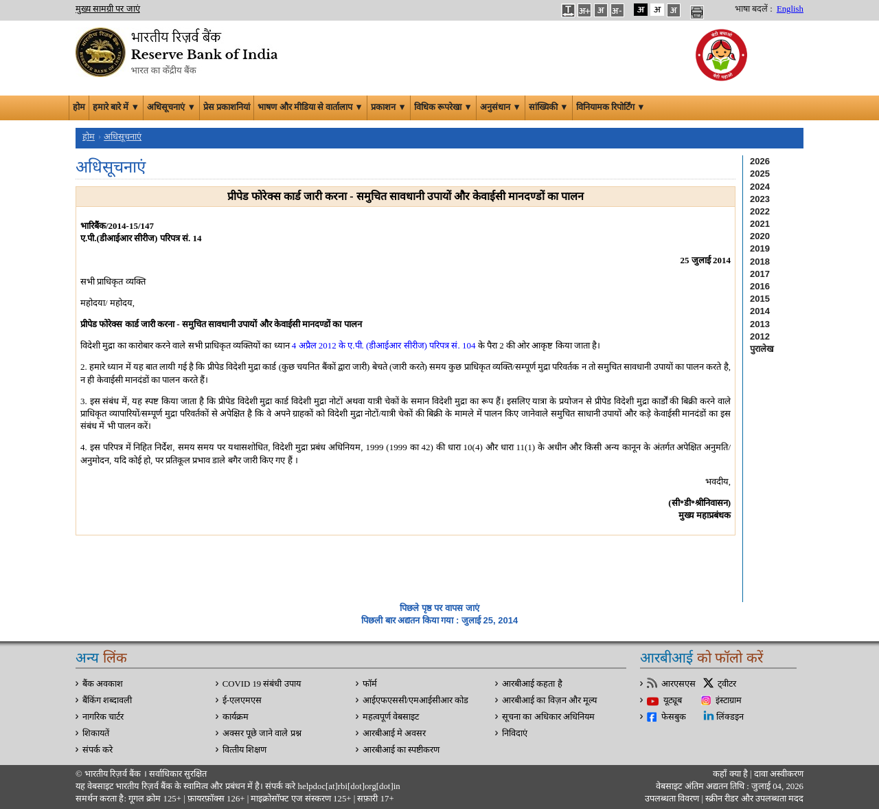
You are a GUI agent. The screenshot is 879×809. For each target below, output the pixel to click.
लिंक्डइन (730, 717)
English (790, 9)
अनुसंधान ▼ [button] (500, 107)
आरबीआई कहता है (532, 684)
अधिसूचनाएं (122, 137)
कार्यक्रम (235, 717)
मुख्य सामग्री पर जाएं (108, 9)
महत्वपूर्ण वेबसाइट (391, 717)
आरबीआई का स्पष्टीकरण (401, 750)
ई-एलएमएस (242, 700)
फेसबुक (673, 717)
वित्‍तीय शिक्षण (244, 750)
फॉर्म (370, 684)
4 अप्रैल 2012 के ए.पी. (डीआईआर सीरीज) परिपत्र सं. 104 (384, 345)
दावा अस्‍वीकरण (778, 774)
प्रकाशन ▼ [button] (389, 107)
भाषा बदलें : (754, 9)
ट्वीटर (727, 684)
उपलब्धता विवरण (672, 799)
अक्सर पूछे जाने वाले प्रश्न (261, 733)
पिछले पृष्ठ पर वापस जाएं (439, 608)
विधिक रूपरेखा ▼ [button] (443, 107)
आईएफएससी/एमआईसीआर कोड (416, 700)
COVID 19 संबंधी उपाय (261, 684)
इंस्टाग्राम (729, 700)
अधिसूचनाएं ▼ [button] (171, 107)
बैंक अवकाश (102, 684)
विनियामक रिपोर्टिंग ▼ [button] (611, 107)
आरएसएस (678, 684)
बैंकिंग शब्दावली (107, 700)
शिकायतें (95, 733)
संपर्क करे (97, 750)
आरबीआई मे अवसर (394, 733)
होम (79, 107)
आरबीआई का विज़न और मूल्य (549, 700)
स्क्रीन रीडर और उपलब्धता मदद (753, 799)
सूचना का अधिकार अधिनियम (548, 717)
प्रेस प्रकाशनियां (226, 107)
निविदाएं (514, 733)
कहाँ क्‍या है (731, 774)
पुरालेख (762, 349)
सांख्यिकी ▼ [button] (549, 107)
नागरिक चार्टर (103, 717)
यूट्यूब (672, 700)
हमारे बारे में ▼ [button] (116, 107)
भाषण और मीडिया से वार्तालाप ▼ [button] (310, 107)
